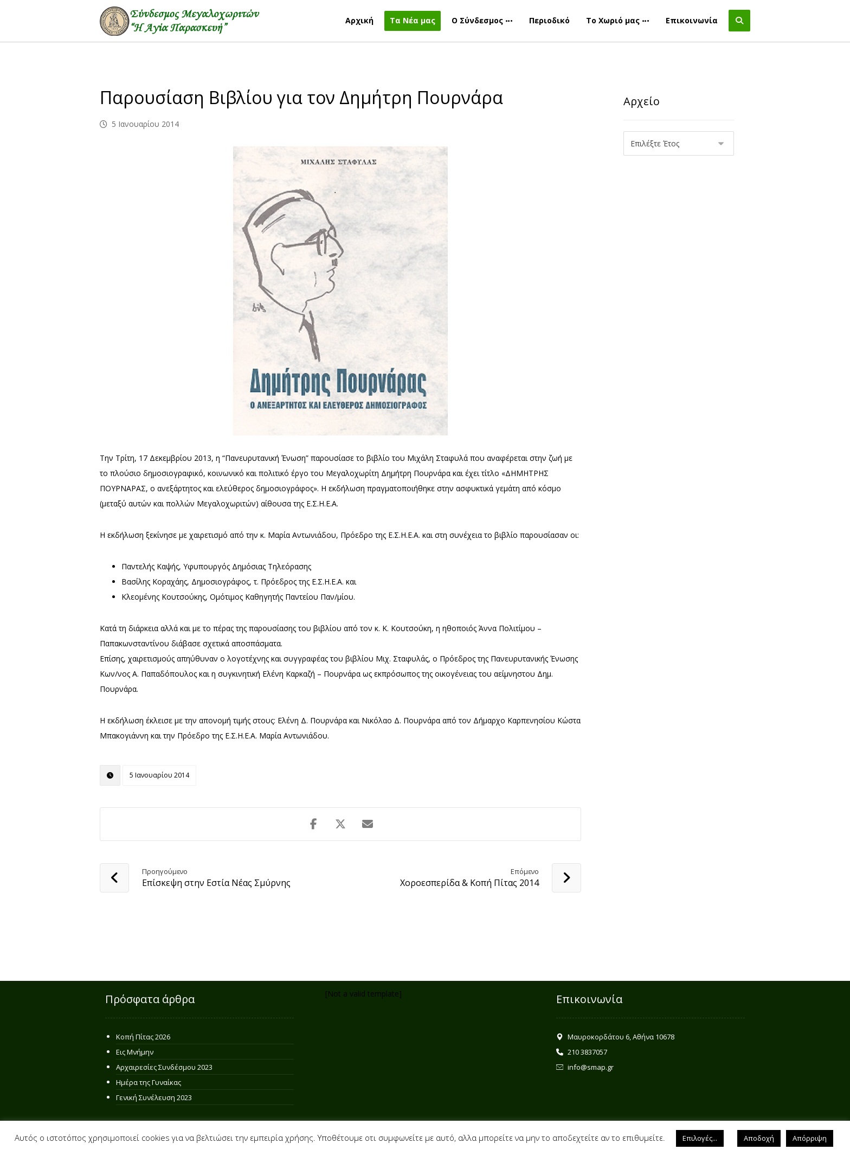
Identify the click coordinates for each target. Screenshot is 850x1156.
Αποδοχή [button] (759, 1138)
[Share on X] (340, 824)
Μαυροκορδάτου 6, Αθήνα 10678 (615, 1037)
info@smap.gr (585, 1067)
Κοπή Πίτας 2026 (143, 1037)
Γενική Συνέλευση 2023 (154, 1097)
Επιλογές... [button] (699, 1138)
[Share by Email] (367, 824)
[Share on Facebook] (313, 824)
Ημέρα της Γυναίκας (148, 1082)
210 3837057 (581, 1052)
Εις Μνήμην (134, 1052)
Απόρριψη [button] (810, 1138)
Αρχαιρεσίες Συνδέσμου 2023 (164, 1067)
